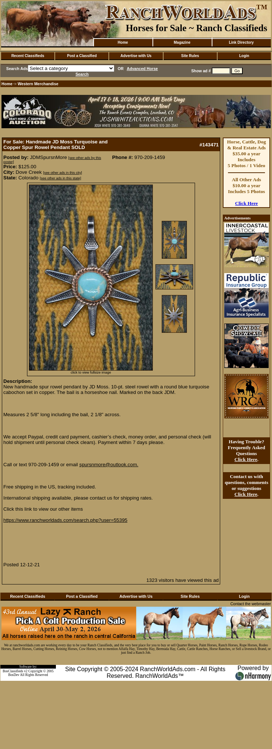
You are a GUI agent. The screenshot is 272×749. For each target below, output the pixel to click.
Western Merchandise (38, 84)
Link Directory (241, 42)
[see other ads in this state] (60, 178)
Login (244, 56)
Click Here (246, 203)
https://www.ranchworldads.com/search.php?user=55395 (65, 520)
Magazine (182, 42)
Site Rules (190, 56)
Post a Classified (82, 56)
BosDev (13, 675)
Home (123, 42)
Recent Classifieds (27, 56)
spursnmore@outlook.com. (108, 464)
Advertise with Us (136, 56)
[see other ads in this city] (62, 173)
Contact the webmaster (250, 603)
